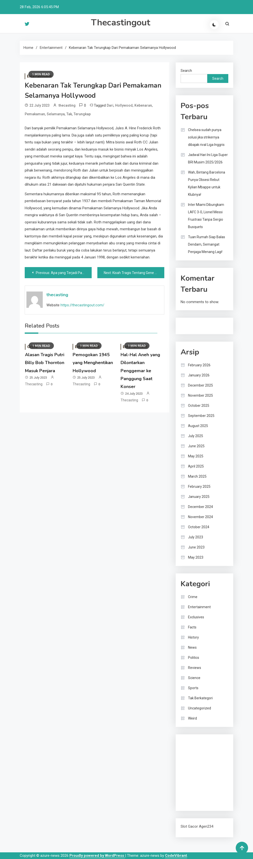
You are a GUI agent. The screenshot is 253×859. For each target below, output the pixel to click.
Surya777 (188, 802)
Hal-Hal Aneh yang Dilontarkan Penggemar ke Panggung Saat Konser (140, 371)
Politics (193, 658)
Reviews (194, 668)
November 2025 (200, 395)
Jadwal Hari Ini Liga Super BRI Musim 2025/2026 (208, 158)
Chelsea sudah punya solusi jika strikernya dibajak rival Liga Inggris (206, 137)
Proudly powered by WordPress (97, 855)
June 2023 (196, 547)
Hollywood (124, 105)
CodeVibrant (176, 855)
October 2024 (198, 527)
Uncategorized (199, 708)
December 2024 (200, 507)
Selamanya (56, 114)
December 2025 (200, 385)
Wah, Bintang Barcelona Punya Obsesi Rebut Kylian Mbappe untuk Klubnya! (206, 183)
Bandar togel (191, 326)
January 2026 (199, 375)
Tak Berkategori (200, 698)
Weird (192, 718)
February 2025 (199, 486)
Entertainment (199, 607)
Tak (69, 114)
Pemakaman (35, 114)
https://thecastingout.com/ (82, 305)
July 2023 (195, 537)
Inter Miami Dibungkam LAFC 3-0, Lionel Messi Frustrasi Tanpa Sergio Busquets (206, 216)
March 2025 (197, 476)
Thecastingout (120, 23)
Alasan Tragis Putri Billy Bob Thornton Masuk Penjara (44, 363)
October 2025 (198, 406)
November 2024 (200, 517)
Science (194, 678)
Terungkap (82, 114)
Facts (192, 627)
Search (186, 70)
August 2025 (198, 426)
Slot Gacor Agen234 (197, 826)
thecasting (67, 105)
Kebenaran (143, 105)
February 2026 (199, 365)
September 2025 (201, 416)
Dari (110, 105)
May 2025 (195, 456)
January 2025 (199, 497)
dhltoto (186, 742)
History (193, 637)
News (192, 647)
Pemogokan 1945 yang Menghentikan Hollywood (93, 363)
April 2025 (196, 466)
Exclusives (196, 617)
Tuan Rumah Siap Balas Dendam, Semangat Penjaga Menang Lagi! (206, 244)
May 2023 (195, 557)
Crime (192, 597)
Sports (193, 688)
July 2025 (195, 436)
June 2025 (196, 446)
